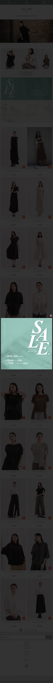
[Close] (51, 315)
